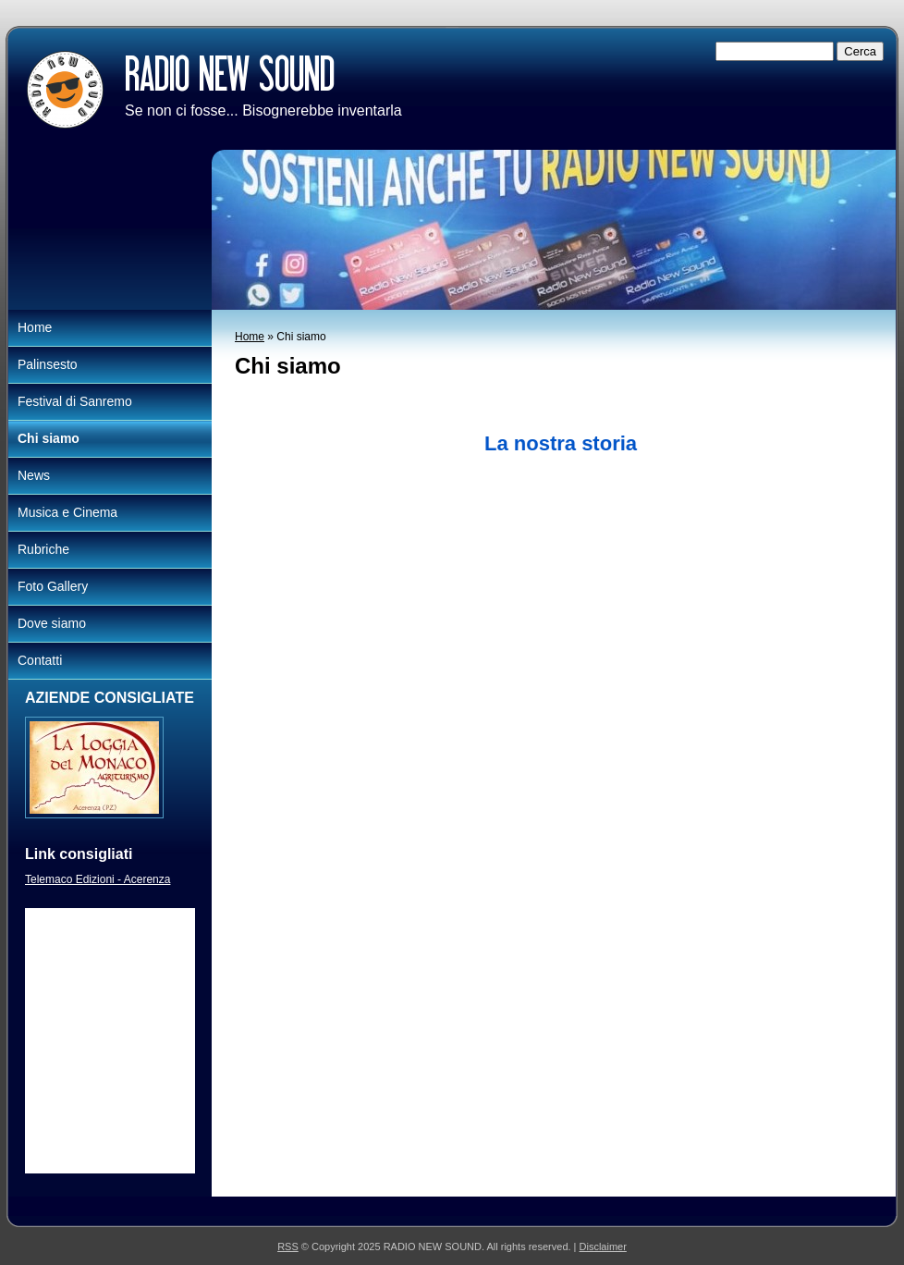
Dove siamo (52, 623)
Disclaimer (603, 1246)
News (34, 475)
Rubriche (43, 549)
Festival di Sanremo (75, 401)
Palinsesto (48, 364)
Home (249, 336)
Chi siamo (48, 438)
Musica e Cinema (67, 512)
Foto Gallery (53, 586)
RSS (288, 1246)
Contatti (40, 660)
